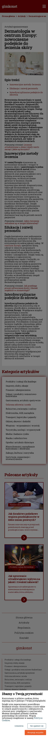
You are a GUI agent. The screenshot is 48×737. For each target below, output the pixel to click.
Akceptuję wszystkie (35, 733)
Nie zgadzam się (37, 726)
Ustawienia (19, 726)
